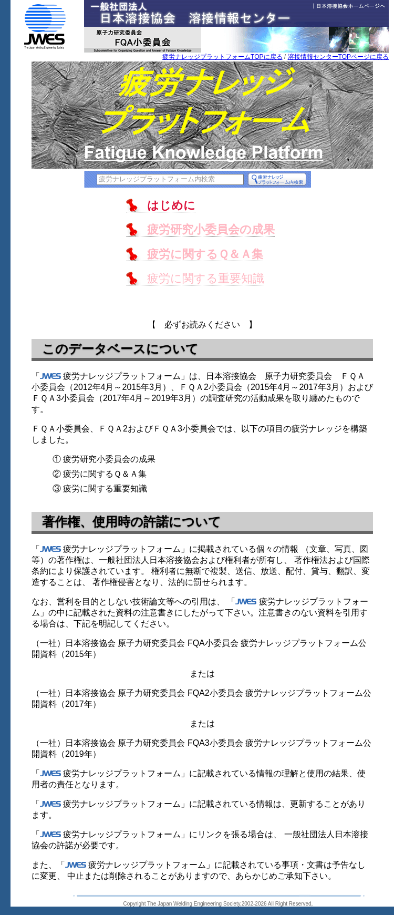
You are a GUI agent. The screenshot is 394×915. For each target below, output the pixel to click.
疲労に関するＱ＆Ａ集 (205, 254)
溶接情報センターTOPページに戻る (338, 56)
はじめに (171, 205)
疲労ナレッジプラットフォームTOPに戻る (222, 56)
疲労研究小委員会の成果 (211, 229)
